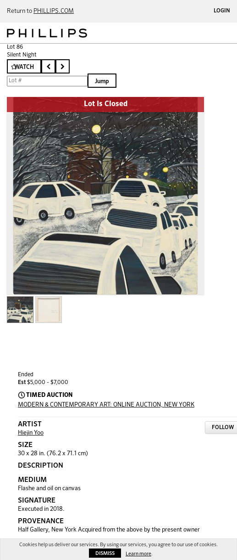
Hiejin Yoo (31, 433)
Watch (24, 67)
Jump (102, 82)
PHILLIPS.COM (53, 11)
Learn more (138, 553)
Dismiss (105, 553)
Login (222, 11)
